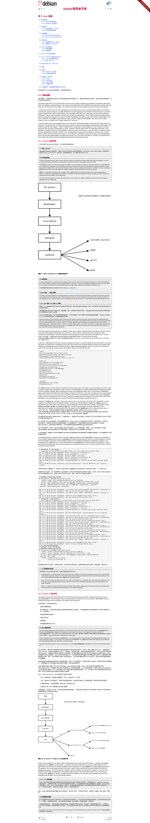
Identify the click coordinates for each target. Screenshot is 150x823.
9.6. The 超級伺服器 (47, 53)
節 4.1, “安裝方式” (71, 288)
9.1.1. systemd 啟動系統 (49, 21)
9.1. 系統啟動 (43, 20)
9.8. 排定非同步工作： (48, 63)
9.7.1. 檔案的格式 (50, 58)
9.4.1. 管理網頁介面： (51, 42)
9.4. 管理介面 (43, 40)
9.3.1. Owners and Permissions (51, 35)
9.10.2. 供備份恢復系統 (49, 73)
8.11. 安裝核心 (42, 818)
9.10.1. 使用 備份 (49, 71)
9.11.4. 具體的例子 (47, 84)
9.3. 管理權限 (43, 33)
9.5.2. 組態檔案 (46, 50)
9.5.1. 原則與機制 (47, 48)
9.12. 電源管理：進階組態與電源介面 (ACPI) (52, 87)
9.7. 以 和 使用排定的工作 (50, 57)
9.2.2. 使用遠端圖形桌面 (49, 30)
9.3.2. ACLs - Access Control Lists (52, 37)
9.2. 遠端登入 (43, 26)
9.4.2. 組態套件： (50, 43)
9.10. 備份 (42, 70)
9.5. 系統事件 (45, 47)
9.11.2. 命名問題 (47, 80)
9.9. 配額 (41, 66)
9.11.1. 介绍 (45, 78)
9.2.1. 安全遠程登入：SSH (50, 28)
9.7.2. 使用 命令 (47, 60)
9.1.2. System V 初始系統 (49, 23)
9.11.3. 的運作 (48, 82)
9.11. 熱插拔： (45, 76)
